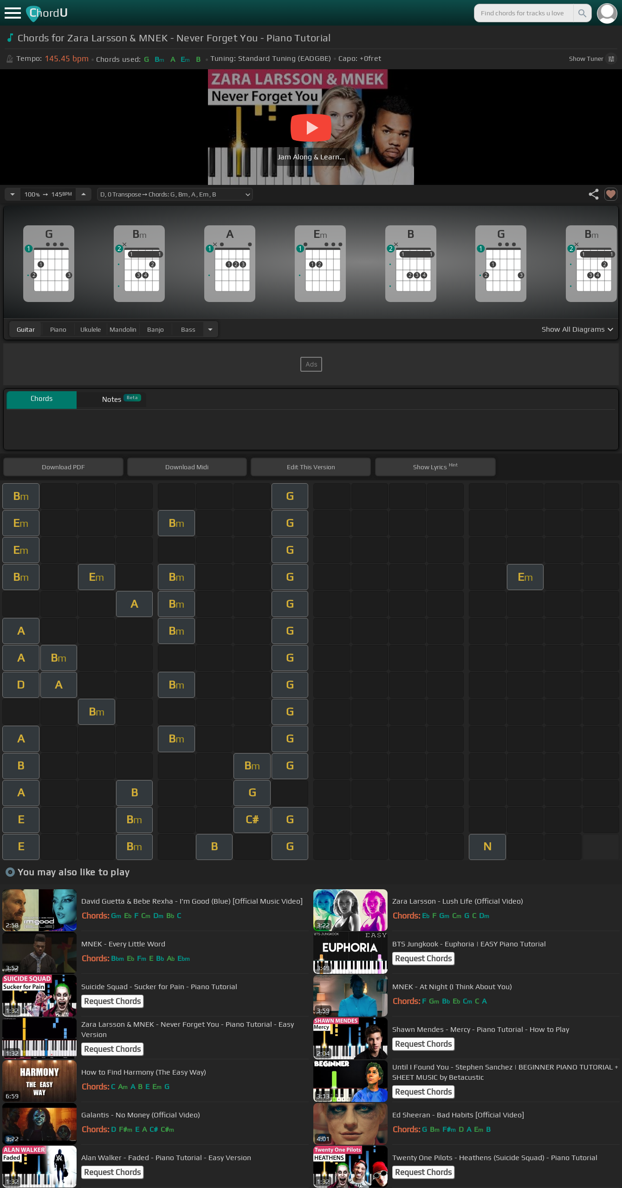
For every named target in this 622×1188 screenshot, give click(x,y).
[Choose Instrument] (210, 329)
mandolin (123, 329)
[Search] (581, 13)
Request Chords (423, 958)
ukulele (90, 329)
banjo (155, 329)
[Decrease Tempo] (12, 194)
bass (188, 329)
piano (58, 329)
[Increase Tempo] (83, 194)
